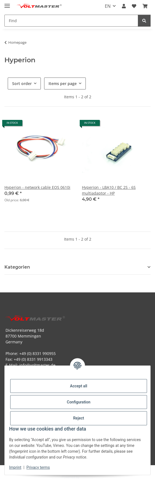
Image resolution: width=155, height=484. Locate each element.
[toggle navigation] (7, 3)
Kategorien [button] (17, 267)
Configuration (78, 402)
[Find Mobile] (71, 21)
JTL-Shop (86, 477)
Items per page (63, 83)
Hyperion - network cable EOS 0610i (37, 187)
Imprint (15, 467)
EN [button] (108, 6)
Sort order (22, 83)
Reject (78, 418)
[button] (124, 6)
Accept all (78, 386)
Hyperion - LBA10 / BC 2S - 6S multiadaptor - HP (109, 190)
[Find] (144, 21)
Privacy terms (38, 467)
